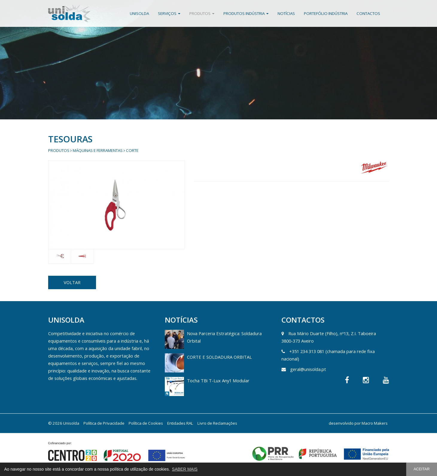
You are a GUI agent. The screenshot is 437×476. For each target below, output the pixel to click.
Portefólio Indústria (326, 13)
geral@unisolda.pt (308, 369)
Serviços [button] (169, 13)
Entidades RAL (180, 423)
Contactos (368, 13)
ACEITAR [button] (422, 469)
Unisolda (139, 13)
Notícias (286, 13)
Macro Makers (375, 423)
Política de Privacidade (103, 423)
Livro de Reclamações (217, 423)
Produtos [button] (201, 13)
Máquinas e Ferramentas (98, 150)
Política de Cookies (146, 423)
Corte (132, 150)
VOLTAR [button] (72, 282)
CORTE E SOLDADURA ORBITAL (219, 357)
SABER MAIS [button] (185, 469)
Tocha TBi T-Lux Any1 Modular (218, 380)
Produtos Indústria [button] (246, 13)
